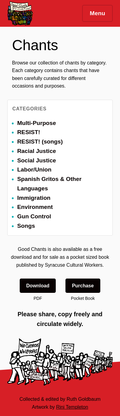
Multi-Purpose (36, 123)
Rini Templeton (72, 407)
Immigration (34, 198)
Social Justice (36, 160)
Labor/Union (34, 169)
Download (37, 285)
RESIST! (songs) (40, 141)
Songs (26, 226)
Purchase (83, 285)
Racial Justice (36, 151)
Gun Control (34, 216)
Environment (35, 207)
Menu (97, 13)
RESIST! (28, 132)
